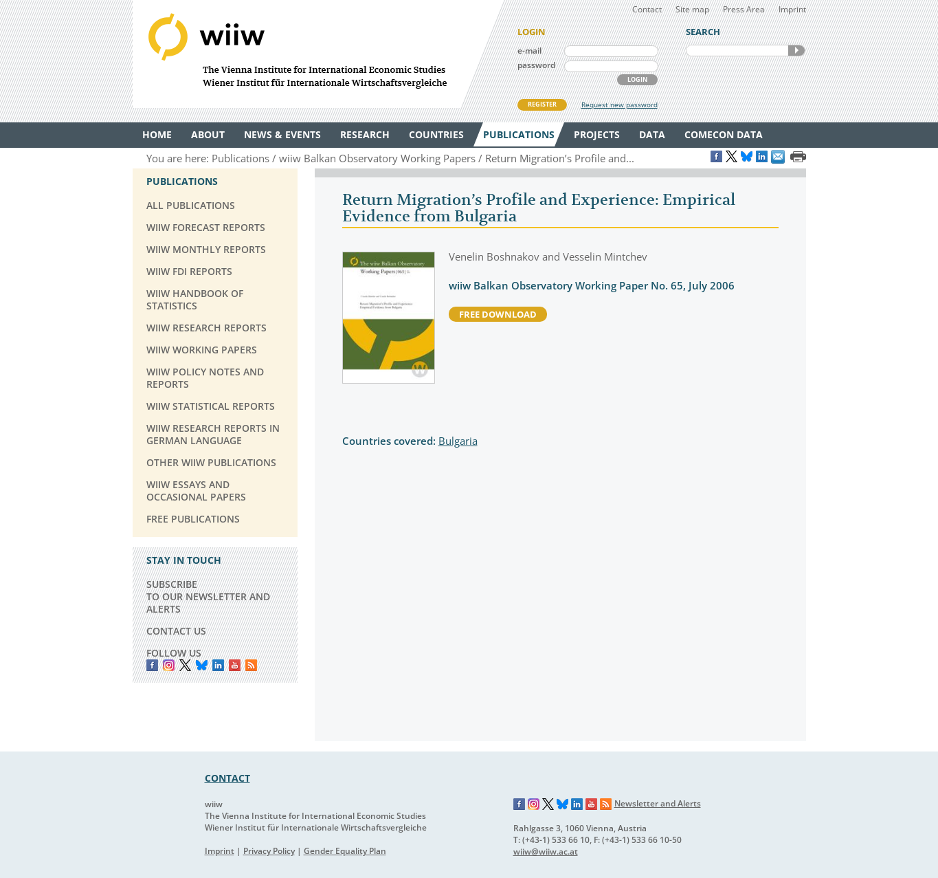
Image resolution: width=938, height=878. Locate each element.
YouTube (235, 665)
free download (498, 314)
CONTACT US (176, 630)
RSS (251, 665)
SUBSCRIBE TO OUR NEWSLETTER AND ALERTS (208, 596)
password (536, 65)
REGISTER (542, 104)
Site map (692, 9)
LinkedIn (218, 665)
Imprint (792, 9)
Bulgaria (458, 441)
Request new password (619, 104)
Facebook (152, 665)
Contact (647, 9)
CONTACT (227, 777)
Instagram (534, 804)
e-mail (529, 50)
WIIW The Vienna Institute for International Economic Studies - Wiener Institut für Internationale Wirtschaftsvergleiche (318, 54)
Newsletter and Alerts (657, 803)
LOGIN (637, 79)
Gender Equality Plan (345, 851)
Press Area (744, 9)
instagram (169, 665)
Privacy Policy (269, 851)
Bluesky (202, 665)
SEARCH (796, 50)
